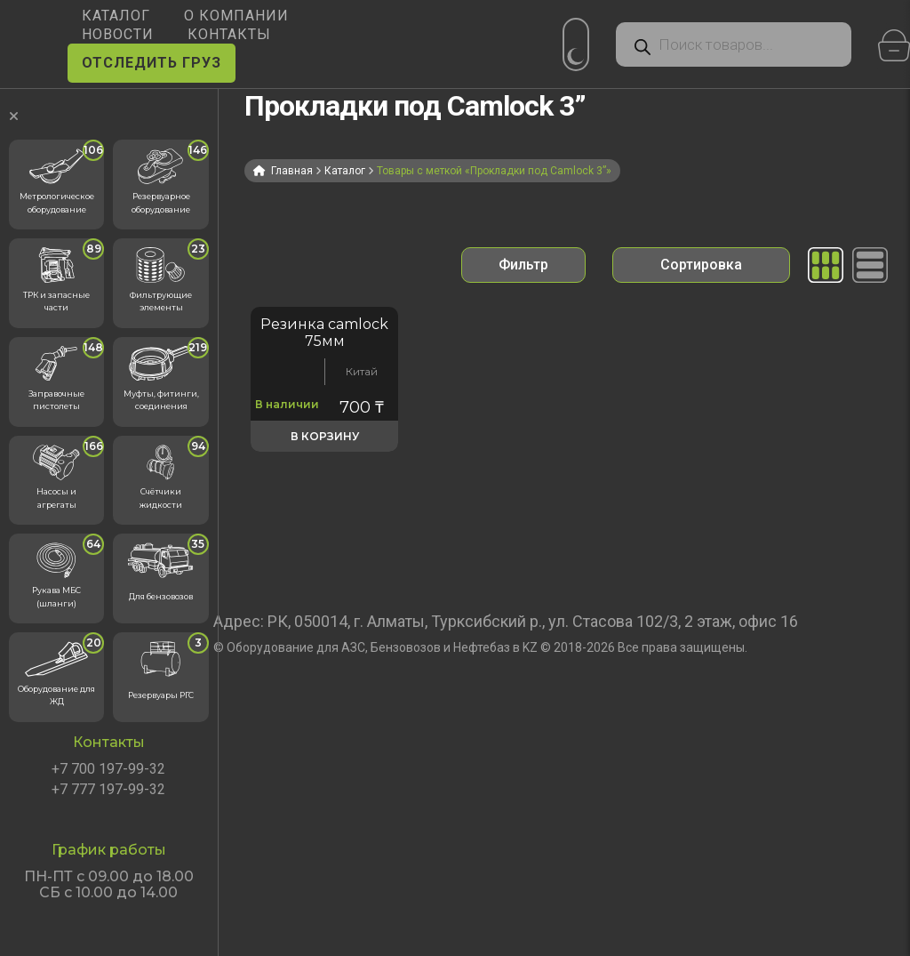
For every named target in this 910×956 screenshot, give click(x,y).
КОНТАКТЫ (229, 34)
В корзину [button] (325, 436)
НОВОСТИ (118, 34)
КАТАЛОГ (116, 15)
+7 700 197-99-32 (108, 769)
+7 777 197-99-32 (108, 790)
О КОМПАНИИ (236, 15)
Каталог (344, 171)
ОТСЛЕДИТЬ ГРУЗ (151, 62)
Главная (292, 171)
